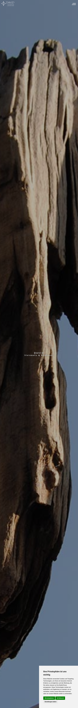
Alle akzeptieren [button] (49, 698)
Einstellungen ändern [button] (51, 701)
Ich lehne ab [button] (60, 698)
